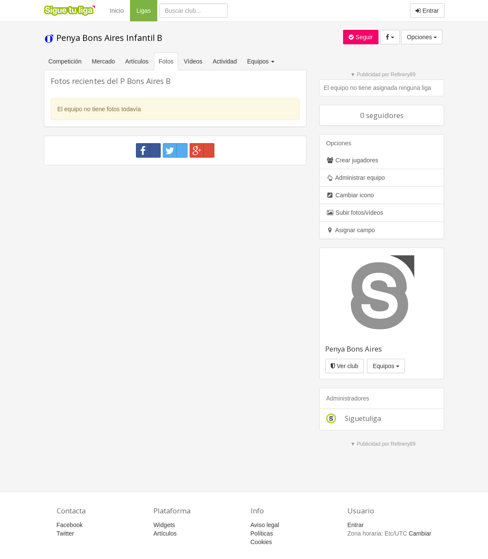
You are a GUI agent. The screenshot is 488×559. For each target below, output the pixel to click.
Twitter (65, 533)
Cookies (261, 542)
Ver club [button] (344, 366)
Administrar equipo (355, 177)
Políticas (262, 533)
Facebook (70, 525)
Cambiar (420, 533)
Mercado (103, 61)
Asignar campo (350, 230)
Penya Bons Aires (353, 349)
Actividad (225, 61)
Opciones (422, 37)
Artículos (136, 61)
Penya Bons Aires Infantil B (103, 37)
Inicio (117, 10)
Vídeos (193, 61)
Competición (65, 61)
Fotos (166, 61)
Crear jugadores (352, 160)
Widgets (164, 525)
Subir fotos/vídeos (354, 212)
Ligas (146, 10)
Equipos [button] (261, 61)
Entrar (427, 10)
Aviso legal (265, 525)
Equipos (385, 366)
